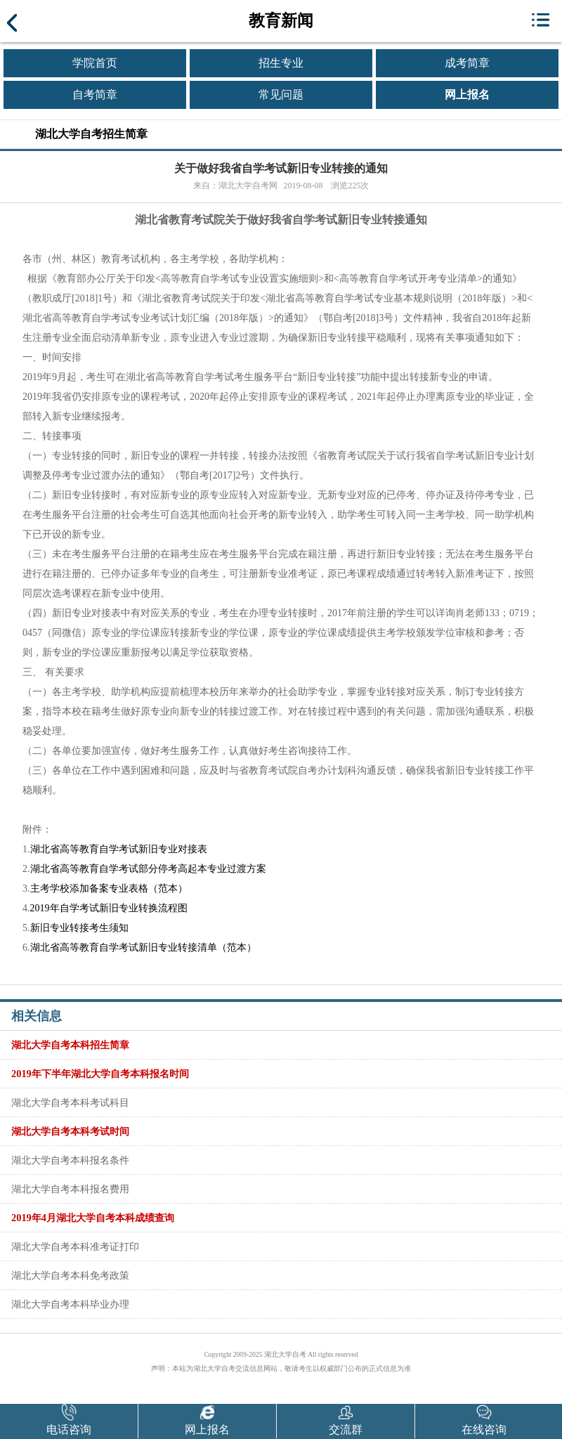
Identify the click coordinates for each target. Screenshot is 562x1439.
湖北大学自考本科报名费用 (70, 1188)
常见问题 (281, 94)
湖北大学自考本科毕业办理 (70, 1304)
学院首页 (94, 63)
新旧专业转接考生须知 (79, 928)
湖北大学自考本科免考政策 (70, 1275)
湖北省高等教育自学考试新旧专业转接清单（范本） (143, 947)
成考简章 (467, 63)
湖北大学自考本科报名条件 (70, 1160)
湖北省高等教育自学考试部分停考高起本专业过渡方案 (148, 869)
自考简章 (94, 94)
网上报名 (467, 94)
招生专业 (281, 63)
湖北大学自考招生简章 (91, 134)
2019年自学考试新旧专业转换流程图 (109, 908)
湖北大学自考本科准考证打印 (75, 1246)
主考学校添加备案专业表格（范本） (109, 888)
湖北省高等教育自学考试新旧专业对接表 (118, 849)
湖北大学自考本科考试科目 (70, 1102)
